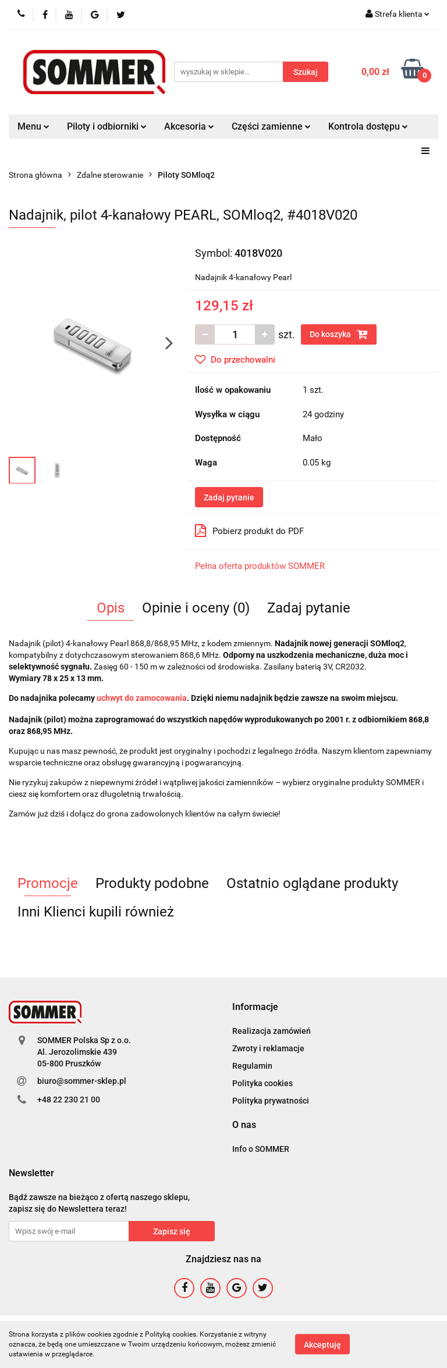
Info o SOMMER (260, 1149)
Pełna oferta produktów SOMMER (260, 566)
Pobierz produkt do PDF (249, 530)
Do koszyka (339, 334)
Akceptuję (322, 1344)
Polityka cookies (262, 1083)
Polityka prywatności (270, 1100)
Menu (33, 126)
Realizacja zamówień (271, 1031)
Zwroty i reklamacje (268, 1048)
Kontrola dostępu (368, 126)
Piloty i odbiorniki (107, 126)
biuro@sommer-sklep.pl (81, 1081)
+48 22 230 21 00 (68, 1099)
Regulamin (252, 1065)
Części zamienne (271, 126)
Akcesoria (189, 126)
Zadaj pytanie (229, 497)
